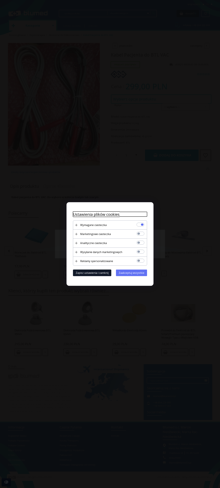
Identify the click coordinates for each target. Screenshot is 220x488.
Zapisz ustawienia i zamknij (92, 273)
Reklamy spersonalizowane (96, 261)
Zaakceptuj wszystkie (131, 273)
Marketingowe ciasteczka (95, 234)
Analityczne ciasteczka (93, 243)
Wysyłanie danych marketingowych (101, 252)
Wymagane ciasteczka (93, 225)
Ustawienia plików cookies (96, 214)
